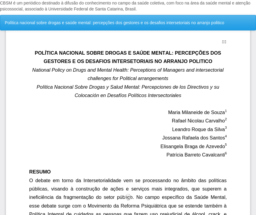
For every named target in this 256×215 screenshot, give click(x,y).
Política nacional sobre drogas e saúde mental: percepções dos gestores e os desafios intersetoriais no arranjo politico (114, 22)
